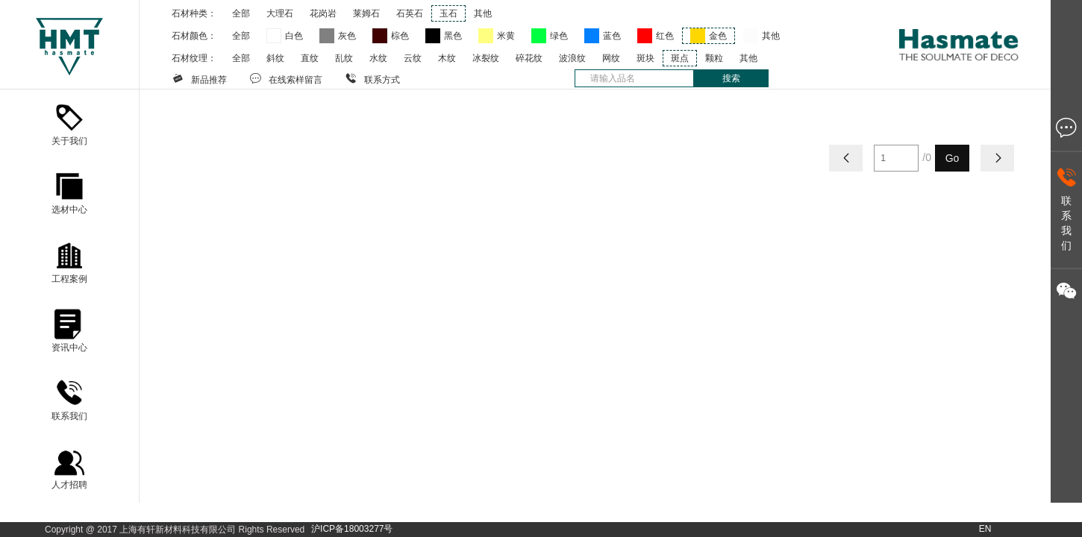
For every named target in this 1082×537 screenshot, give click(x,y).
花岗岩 (323, 13)
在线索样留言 (285, 78)
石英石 (409, 13)
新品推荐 (199, 78)
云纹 (413, 58)
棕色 (400, 36)
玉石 (448, 13)
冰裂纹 (485, 58)
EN (985, 529)
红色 (665, 36)
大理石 (279, 13)
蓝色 (612, 36)
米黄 (506, 36)
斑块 (645, 58)
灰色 (347, 36)
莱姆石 (366, 13)
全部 (241, 13)
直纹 (310, 58)
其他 (483, 13)
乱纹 (344, 58)
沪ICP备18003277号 (352, 529)
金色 (718, 36)
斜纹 (275, 58)
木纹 (447, 58)
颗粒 (714, 58)
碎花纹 (529, 58)
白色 (294, 36)
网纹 (611, 58)
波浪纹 (572, 58)
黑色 (453, 36)
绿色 (559, 36)
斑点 (680, 58)
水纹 (378, 58)
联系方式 (372, 78)
